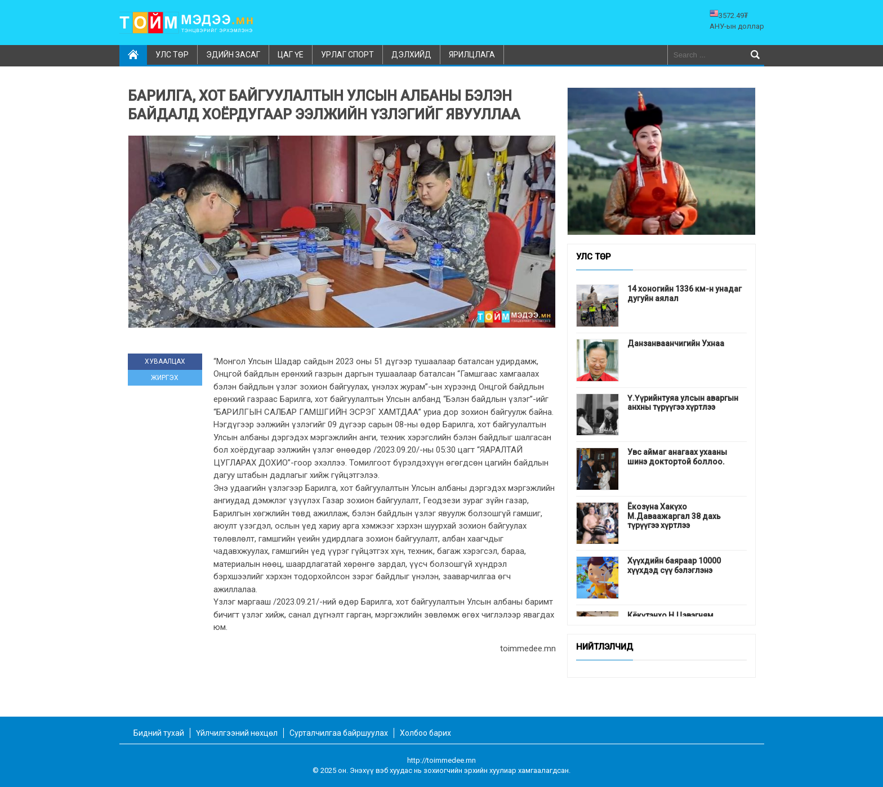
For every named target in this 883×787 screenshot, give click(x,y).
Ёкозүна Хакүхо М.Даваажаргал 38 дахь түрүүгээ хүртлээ (674, 516)
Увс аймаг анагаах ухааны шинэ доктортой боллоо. (677, 457)
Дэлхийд (411, 54)
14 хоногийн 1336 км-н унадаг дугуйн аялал (684, 293)
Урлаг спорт (347, 54)
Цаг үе (291, 54)
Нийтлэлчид (604, 647)
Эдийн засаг (233, 54)
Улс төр (172, 54)
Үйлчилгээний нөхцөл (237, 732)
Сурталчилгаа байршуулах (338, 732)
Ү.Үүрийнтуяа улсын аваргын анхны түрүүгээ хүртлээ (682, 403)
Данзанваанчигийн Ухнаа (675, 343)
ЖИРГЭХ (165, 378)
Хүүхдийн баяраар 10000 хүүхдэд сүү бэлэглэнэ (674, 565)
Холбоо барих (425, 732)
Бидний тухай (158, 732)
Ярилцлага (472, 54)
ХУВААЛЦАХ (165, 361)
